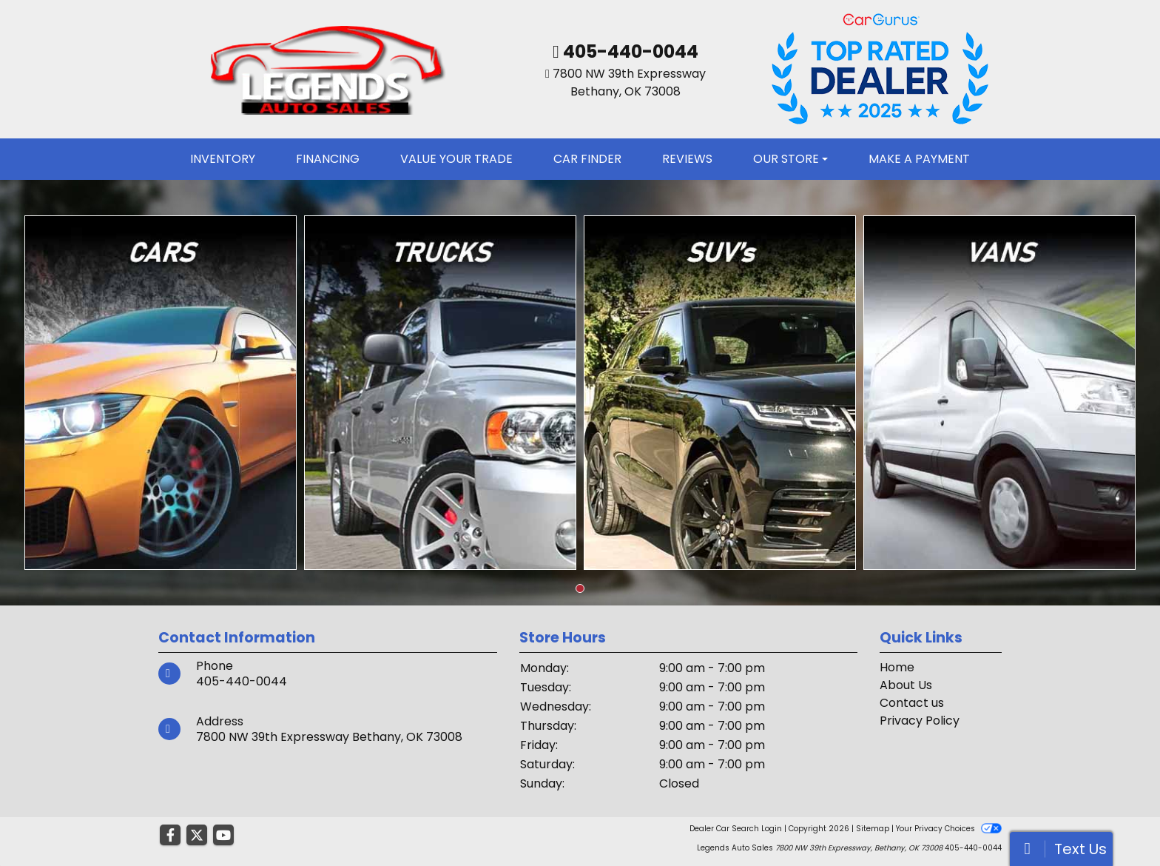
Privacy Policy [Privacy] (920, 720)
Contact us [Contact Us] (912, 702)
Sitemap (872, 828)
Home (897, 667)
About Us (906, 685)
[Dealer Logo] (325, 68)
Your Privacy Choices (949, 828)
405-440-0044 (628, 51)
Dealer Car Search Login (735, 828)
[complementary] (1115, 821)
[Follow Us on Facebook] (170, 836)
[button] (580, 588)
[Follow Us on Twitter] (196, 836)
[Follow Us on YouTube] (223, 836)
